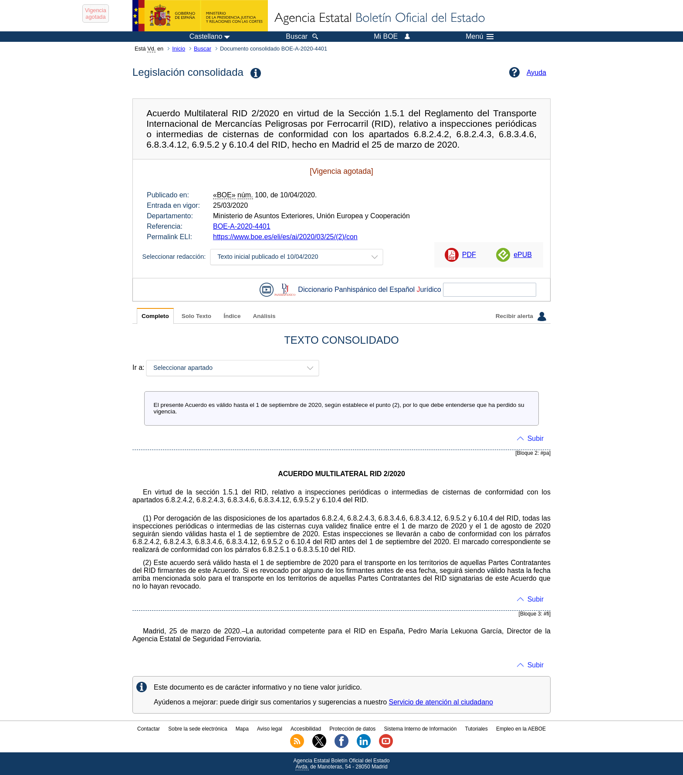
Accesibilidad (306, 729)
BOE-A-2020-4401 (241, 226)
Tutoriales (476, 729)
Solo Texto (196, 316)
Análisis (264, 316)
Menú (480, 36)
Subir (535, 438)
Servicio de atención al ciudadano (441, 702)
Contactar (148, 729)
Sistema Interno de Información (420, 729)
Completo (155, 316)
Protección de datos (352, 729)
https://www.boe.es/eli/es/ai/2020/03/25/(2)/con (285, 236)
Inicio (178, 48)
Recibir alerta (521, 316)
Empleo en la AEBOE (521, 729)
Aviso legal (269, 729)
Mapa (242, 729)
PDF (469, 254)
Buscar (202, 48)
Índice (231, 316)
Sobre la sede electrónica (197, 729)
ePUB (523, 254)
